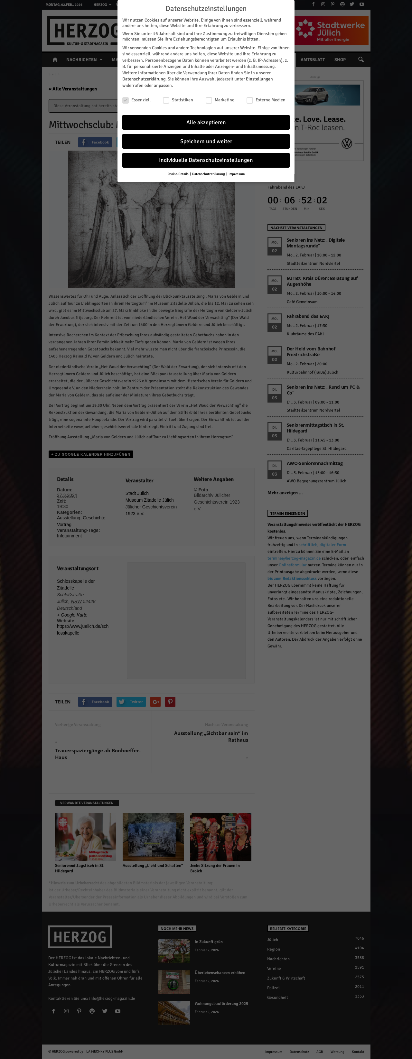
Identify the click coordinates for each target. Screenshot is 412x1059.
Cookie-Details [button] (178, 173)
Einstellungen (259, 77)
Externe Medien (266, 98)
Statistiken (178, 98)
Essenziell (136, 98)
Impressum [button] (237, 173)
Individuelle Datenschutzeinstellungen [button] (206, 158)
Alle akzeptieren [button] (206, 120)
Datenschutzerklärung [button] (209, 173)
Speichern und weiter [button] (206, 139)
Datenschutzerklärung (143, 77)
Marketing (220, 98)
